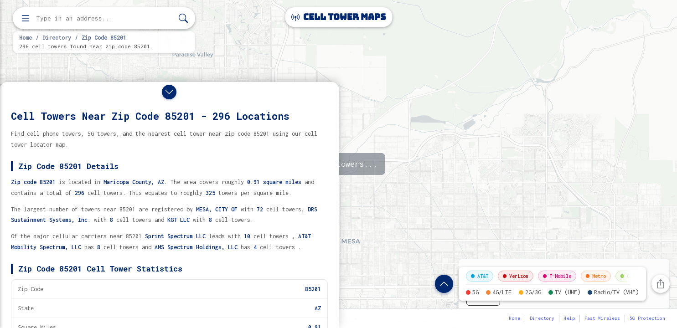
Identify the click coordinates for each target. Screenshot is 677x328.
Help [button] (569, 318)
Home (25, 37)
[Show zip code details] (444, 284)
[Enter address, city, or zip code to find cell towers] (104, 18)
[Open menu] (25, 18)
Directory (56, 37)
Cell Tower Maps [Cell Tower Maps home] (338, 17)
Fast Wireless (602, 318)
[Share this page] (660, 284)
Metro (596, 276)
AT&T (479, 276)
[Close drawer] (169, 92)
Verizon (515, 276)
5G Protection (647, 318)
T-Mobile (557, 276)
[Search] (183, 18)
